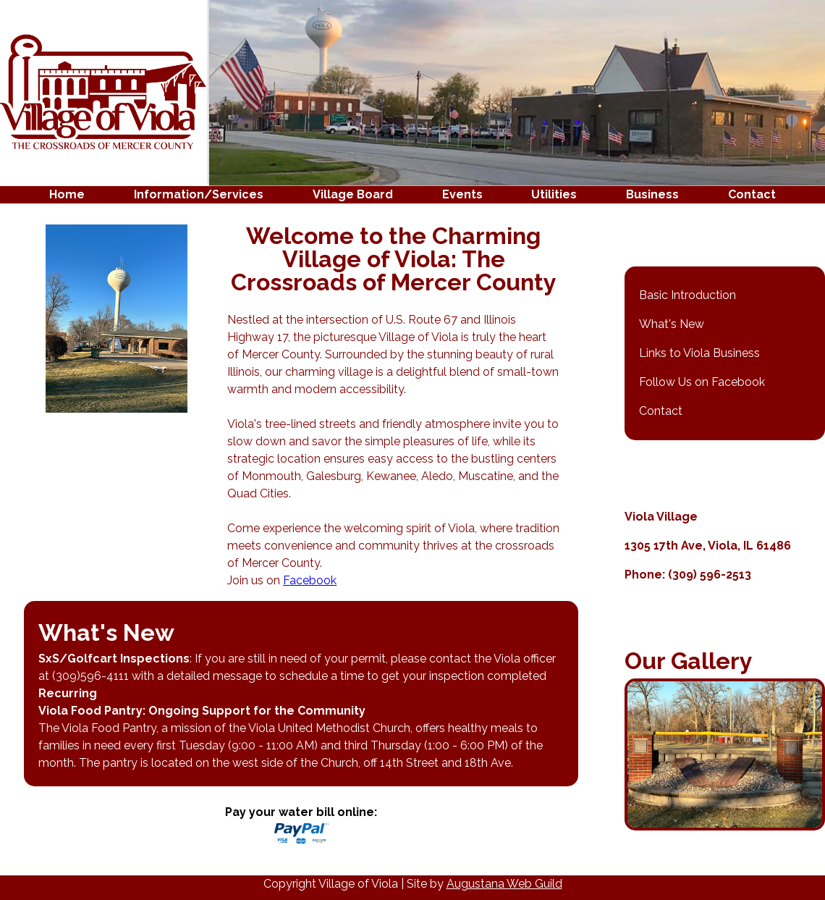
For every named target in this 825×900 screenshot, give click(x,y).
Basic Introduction (687, 295)
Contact (752, 194)
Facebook (310, 580)
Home (67, 194)
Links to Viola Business (699, 353)
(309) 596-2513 (709, 574)
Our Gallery (689, 660)
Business (652, 194)
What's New (671, 324)
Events (462, 194)
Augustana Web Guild (504, 884)
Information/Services (198, 194)
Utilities (554, 194)
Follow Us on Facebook (702, 382)
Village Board (353, 194)
